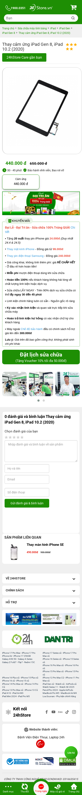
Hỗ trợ (41, 602)
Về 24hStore (41, 579)
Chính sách (41, 591)
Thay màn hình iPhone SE (45, 545)
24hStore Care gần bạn (24, 57)
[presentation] (40, 520)
